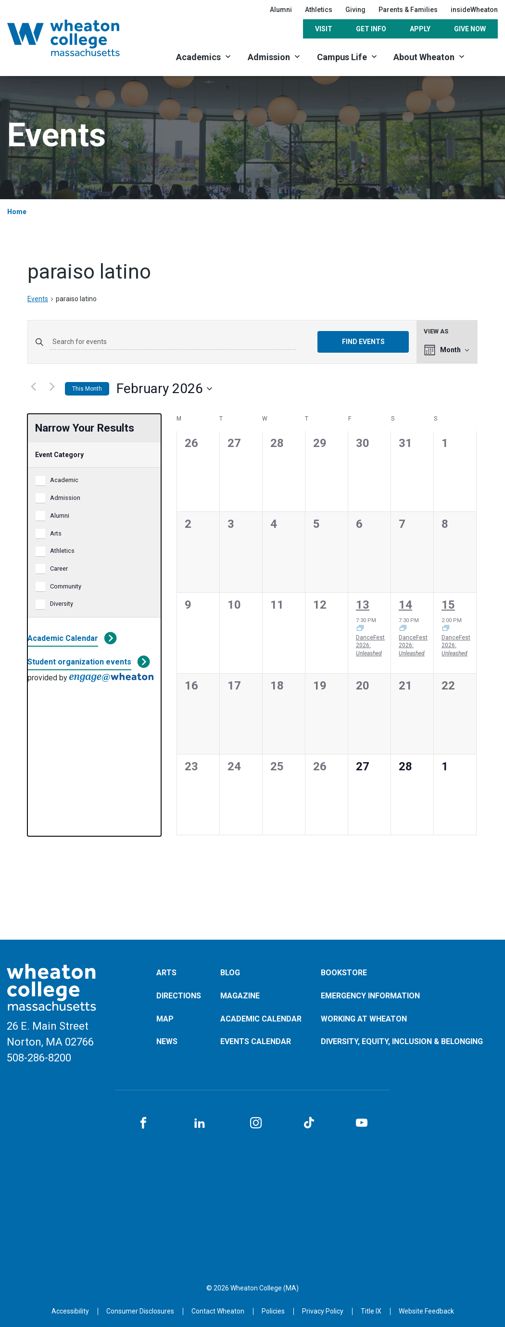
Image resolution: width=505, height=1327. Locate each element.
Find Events (363, 341)
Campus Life (342, 57)
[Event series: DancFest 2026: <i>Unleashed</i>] (360, 629)
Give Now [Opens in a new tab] (470, 29)
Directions (178, 995)
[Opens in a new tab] (218, 1311)
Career (59, 568)
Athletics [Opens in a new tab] (318, 9)
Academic (64, 480)
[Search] (486, 56)
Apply (420, 29)
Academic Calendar (62, 638)
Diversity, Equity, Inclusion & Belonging (402, 1041)
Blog (230, 972)
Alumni (281, 9)
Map (165, 1018)
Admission (269, 57)
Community (65, 586)
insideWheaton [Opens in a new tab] (474, 9)
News (166, 1041)
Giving (355, 9)
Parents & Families (408, 9)
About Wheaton (423, 57)
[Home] (76, 38)
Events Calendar (255, 1041)
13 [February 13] (362, 605)
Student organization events (79, 661)
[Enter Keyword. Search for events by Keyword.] (173, 342)
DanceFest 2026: (370, 645)
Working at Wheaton (364, 1018)
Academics (198, 57)
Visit (323, 29)
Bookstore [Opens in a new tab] (344, 972)
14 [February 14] (405, 605)
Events (37, 299)
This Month (87, 388)
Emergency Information (370, 995)
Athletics (62, 550)
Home (16, 212)
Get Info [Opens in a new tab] (371, 29)
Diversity (61, 603)
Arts (56, 533)
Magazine (240, 995)
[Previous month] (33, 387)
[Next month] (52, 387)
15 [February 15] (448, 605)
